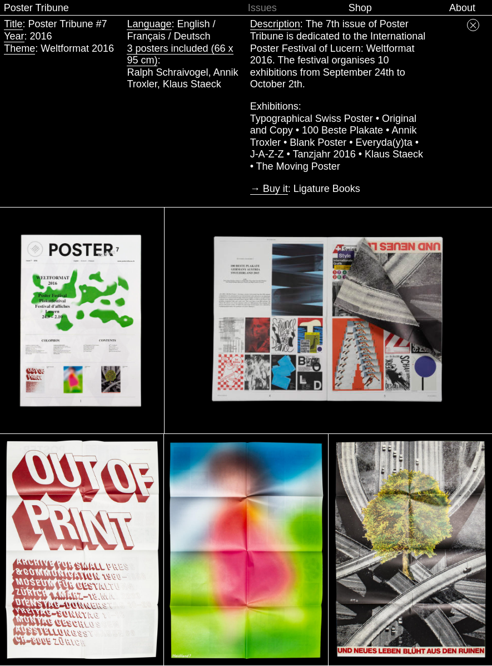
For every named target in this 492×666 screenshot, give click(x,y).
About (462, 7)
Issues (262, 7)
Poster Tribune (36, 7)
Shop (360, 7)
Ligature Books (327, 188)
